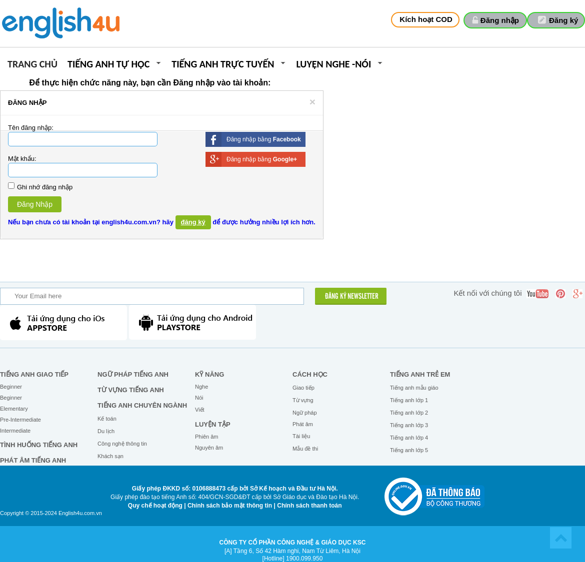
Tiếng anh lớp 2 (409, 413)
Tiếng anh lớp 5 (409, 450)
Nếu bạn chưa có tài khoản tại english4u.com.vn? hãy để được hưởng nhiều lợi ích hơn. (162, 222)
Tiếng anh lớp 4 (409, 438)
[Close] (313, 101)
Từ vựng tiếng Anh (131, 390)
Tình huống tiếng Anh (39, 445)
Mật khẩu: (22, 158)
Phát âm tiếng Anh (33, 460)
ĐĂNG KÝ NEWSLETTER (351, 296)
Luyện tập (212, 424)
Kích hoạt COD (426, 19)
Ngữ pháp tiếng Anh (133, 374)
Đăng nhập (499, 20)
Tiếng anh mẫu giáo (414, 388)
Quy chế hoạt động (155, 505)
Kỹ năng (209, 374)
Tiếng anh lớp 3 (409, 425)
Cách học (310, 374)
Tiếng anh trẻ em (420, 374)
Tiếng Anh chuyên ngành (142, 405)
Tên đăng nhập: (31, 127)
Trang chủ (33, 64)
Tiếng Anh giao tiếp (34, 374)
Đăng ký (563, 20)
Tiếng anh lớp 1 (409, 400)
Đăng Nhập (34, 204)
